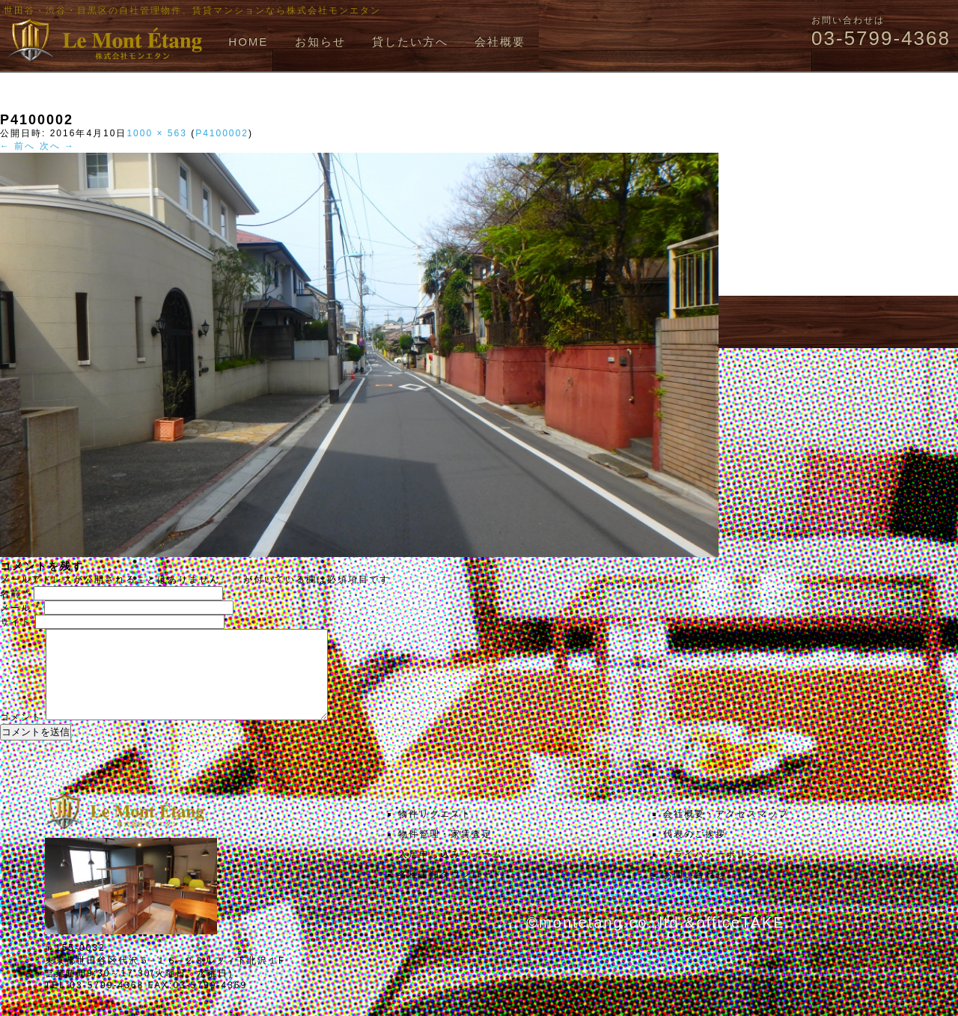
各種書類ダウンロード (450, 892)
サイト (15, 622)
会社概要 (500, 41)
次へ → (57, 146)
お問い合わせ (694, 892)
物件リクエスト (435, 832)
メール (20, 608)
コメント (21, 735)
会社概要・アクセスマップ (726, 832)
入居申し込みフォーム (450, 872)
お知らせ (320, 41)
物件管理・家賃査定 (445, 852)
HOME (248, 41)
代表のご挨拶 (694, 852)
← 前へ (17, 146)
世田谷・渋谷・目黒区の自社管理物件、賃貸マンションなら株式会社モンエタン (192, 10)
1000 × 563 (156, 133)
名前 (15, 593)
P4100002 (221, 133)
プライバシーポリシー (715, 872)
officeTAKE (740, 940)
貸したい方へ (410, 41)
